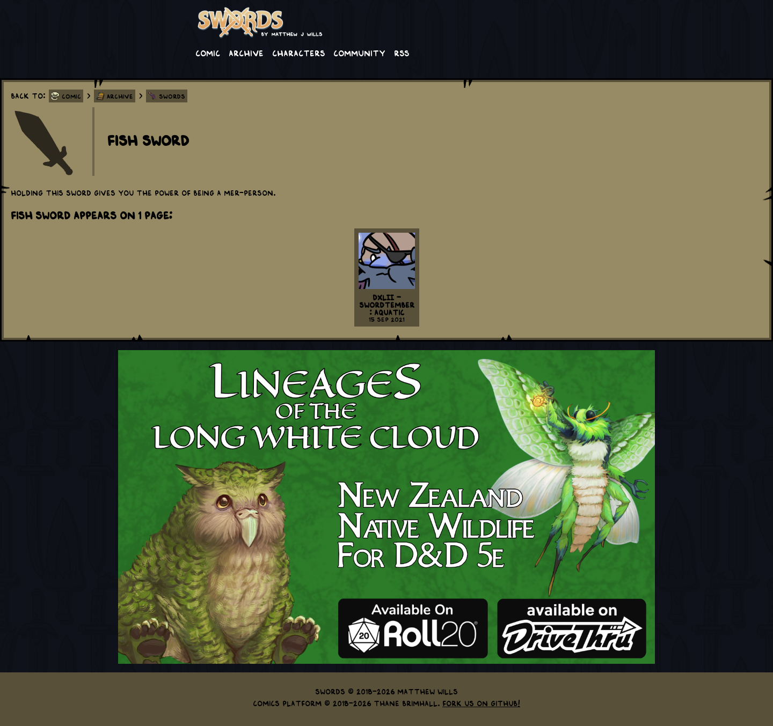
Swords (172, 96)
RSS (401, 52)
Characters (298, 52)
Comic (207, 52)
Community (359, 52)
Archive (246, 52)
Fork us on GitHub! (481, 703)
